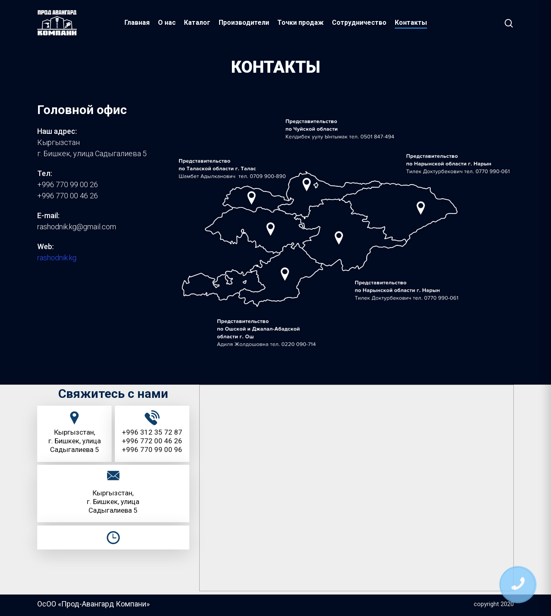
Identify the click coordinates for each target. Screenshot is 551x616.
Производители (244, 22)
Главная (137, 22)
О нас (167, 22)
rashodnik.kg (56, 257)
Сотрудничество (359, 22)
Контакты (411, 22)
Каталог (197, 22)
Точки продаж (300, 22)
